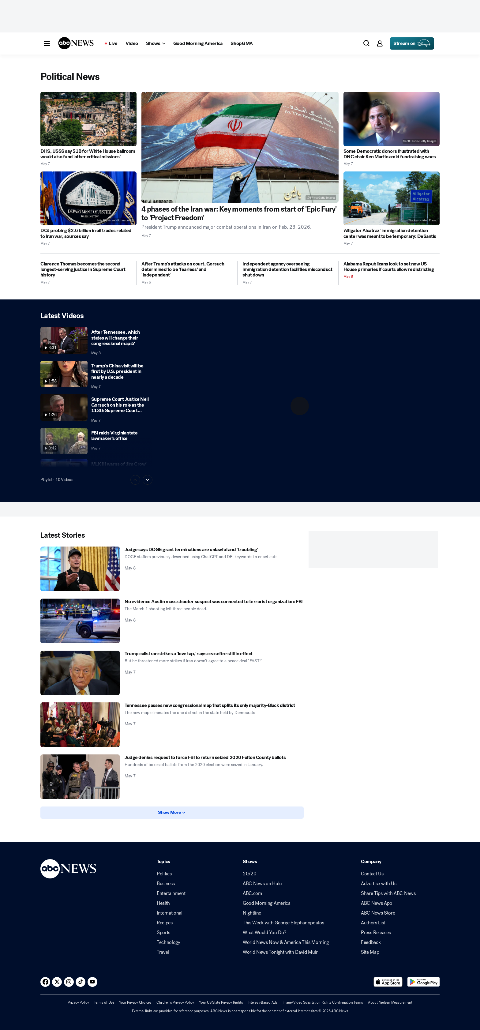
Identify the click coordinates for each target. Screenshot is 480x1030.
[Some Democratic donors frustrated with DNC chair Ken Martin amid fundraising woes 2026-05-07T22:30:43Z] (391, 119)
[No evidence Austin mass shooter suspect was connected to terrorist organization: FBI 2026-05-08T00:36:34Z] (80, 621)
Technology (168, 942)
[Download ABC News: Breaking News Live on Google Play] (423, 982)
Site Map (370, 952)
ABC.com (252, 893)
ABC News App (376, 903)
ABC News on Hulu (262, 883)
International (169, 913)
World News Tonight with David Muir (280, 952)
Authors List (373, 922)
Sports (163, 932)
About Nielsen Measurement (390, 1002)
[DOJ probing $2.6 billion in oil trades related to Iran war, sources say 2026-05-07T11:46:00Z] (88, 198)
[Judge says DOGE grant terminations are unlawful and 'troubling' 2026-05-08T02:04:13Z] (80, 569)
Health (163, 903)
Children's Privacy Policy (175, 1002)
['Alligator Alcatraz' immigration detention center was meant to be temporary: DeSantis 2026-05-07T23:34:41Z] (391, 198)
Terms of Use (104, 1002)
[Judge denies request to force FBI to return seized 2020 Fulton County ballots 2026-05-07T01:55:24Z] (80, 776)
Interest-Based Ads (263, 1002)
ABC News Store (378, 913)
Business (165, 883)
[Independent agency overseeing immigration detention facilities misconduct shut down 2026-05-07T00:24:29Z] (287, 269)
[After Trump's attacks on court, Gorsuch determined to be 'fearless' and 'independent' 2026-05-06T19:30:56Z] (186, 269)
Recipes (165, 922)
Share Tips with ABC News (388, 893)
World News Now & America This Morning (286, 942)
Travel (163, 952)
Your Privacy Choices (135, 1002)
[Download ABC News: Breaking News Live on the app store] (388, 982)
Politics (164, 873)
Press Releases (376, 932)
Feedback (371, 942)
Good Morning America (267, 903)
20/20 (249, 873)
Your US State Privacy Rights (221, 1002)
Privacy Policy (78, 1002)
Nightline (252, 913)
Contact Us (372, 873)
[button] (46, 43)
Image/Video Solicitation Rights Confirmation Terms (323, 1002)
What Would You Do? (264, 932)
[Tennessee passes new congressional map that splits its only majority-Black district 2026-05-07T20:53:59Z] (80, 724)
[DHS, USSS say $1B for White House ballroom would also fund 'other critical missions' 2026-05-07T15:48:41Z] (88, 119)
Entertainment (171, 893)
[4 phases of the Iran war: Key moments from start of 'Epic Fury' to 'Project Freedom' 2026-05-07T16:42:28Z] (240, 147)
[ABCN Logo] (76, 43)
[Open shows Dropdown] (155, 43)
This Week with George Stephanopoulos (283, 922)
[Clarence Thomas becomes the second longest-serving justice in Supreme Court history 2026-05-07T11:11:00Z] (85, 269)
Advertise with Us (378, 883)
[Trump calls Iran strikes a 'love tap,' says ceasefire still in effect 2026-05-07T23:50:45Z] (80, 673)
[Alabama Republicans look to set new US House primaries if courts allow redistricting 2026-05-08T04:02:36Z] (391, 267)
